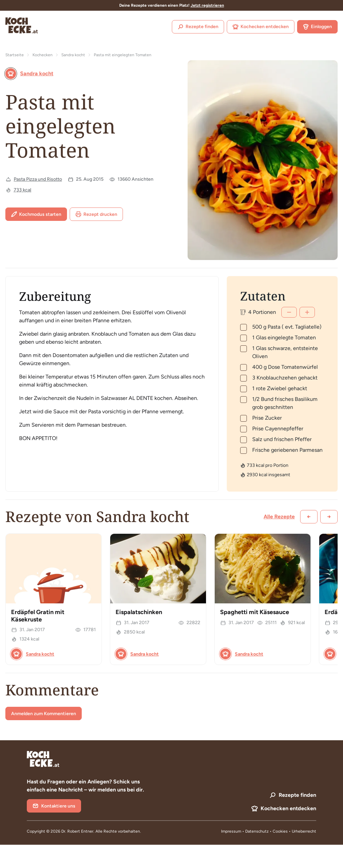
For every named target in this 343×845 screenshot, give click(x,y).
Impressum (231, 831)
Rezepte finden (198, 27)
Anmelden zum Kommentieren (43, 713)
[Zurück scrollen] (309, 516)
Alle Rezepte (279, 516)
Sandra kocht (73, 55)
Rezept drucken (96, 214)
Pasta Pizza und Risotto (38, 179)
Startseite (14, 55)
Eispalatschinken (139, 612)
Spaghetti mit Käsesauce (254, 612)
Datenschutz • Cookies (267, 831)
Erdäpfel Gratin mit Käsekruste (37, 615)
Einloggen (317, 27)
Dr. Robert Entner (77, 831)
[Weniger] (289, 312)
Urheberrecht (304, 831)
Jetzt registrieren (207, 5)
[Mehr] (307, 312)
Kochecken (42, 55)
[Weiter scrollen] (329, 516)
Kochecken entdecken (260, 27)
